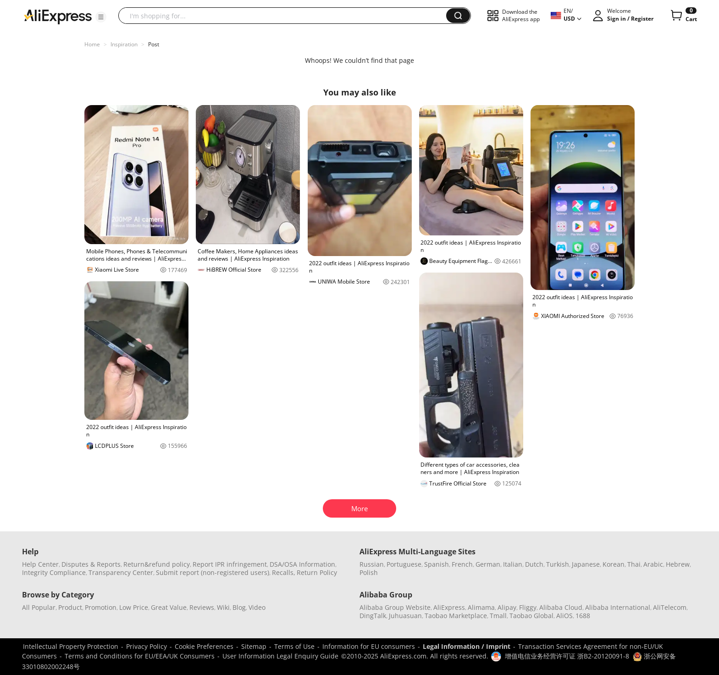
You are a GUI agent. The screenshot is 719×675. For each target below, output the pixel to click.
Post (153, 44)
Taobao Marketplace (456, 615)
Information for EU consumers (368, 646)
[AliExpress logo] (58, 16)
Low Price (133, 607)
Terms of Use (294, 646)
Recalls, (283, 572)
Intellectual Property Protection (70, 646)
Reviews (201, 607)
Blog (239, 607)
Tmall (498, 615)
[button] (100, 16)
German (488, 564)
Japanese (586, 564)
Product (70, 607)
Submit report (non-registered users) (212, 572)
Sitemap (253, 646)
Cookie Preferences (204, 646)
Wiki (223, 607)
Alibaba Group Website (395, 607)
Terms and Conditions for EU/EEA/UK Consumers (140, 656)
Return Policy (317, 572)
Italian (512, 564)
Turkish (557, 564)
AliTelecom (669, 607)
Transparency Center (120, 572)
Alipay (507, 607)
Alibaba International (617, 607)
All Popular (38, 607)
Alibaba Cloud (560, 607)
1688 (582, 615)
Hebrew (678, 564)
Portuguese (404, 564)
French (462, 564)
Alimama (481, 607)
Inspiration (124, 44)
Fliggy (527, 607)
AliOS (564, 615)
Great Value (169, 607)
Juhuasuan (405, 615)
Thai (634, 564)
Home (92, 44)
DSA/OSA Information (302, 564)
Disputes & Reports (91, 564)
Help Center (40, 564)
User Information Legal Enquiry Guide (280, 656)
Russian (372, 564)
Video (257, 607)
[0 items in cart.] (683, 15)
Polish (369, 572)
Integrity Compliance (54, 572)
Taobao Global (531, 615)
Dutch (534, 564)
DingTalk (373, 615)
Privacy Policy (146, 646)
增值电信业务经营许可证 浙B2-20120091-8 (567, 656)
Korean (614, 564)
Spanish (436, 564)
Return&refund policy (156, 564)
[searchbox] (285, 15)
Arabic (653, 564)
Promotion (100, 607)
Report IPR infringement (230, 564)
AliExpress (449, 607)
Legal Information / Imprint (466, 646)
